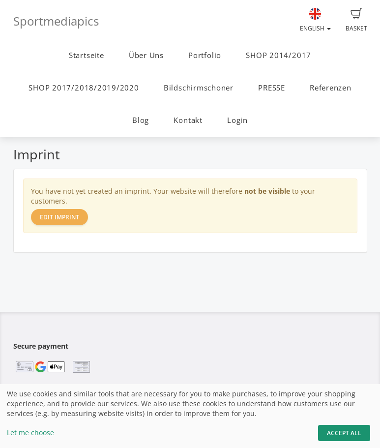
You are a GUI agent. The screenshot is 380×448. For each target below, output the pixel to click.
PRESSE (271, 88)
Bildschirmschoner (199, 88)
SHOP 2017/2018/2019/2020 (84, 88)
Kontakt (188, 120)
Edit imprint (59, 217)
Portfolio (204, 55)
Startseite (86, 55)
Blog (140, 120)
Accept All (344, 433)
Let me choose (30, 432)
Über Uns (146, 55)
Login (237, 120)
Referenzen (330, 88)
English (315, 20)
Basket (356, 20)
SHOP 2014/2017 (278, 55)
